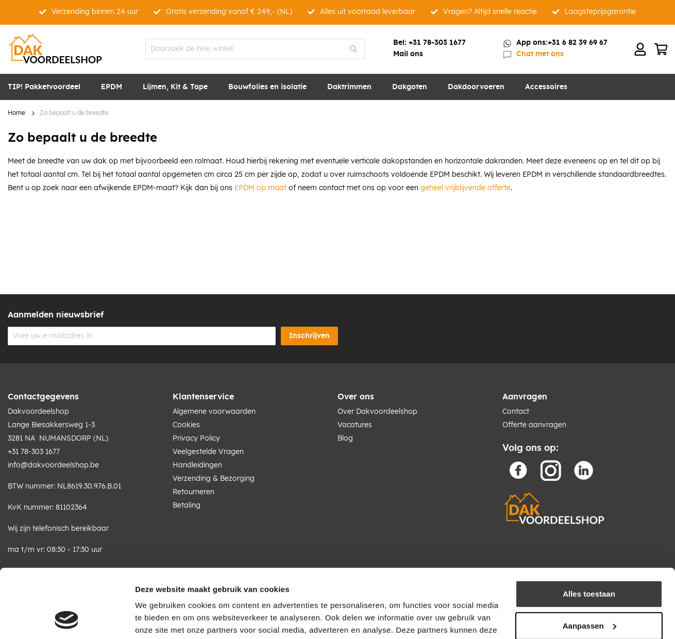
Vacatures (355, 425)
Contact (515, 411)
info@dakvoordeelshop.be (53, 465)
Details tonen (159, 618)
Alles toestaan (589, 529)
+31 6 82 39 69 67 (578, 42)
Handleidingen (197, 465)
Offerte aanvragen (534, 425)
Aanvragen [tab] (524, 397)
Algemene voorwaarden (214, 411)
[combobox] (255, 49)
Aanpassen (589, 561)
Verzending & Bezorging (214, 478)
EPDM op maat (260, 188)
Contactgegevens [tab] (43, 397)
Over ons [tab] (356, 397)
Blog (345, 438)
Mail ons (408, 54)
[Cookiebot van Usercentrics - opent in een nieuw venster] (67, 619)
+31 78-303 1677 (437, 42)
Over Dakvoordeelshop (377, 411)
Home (16, 113)
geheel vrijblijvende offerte (465, 188)
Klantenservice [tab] (203, 397)
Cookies (186, 425)
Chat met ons (540, 54)
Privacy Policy (196, 438)
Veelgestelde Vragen (208, 452)
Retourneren (193, 492)
